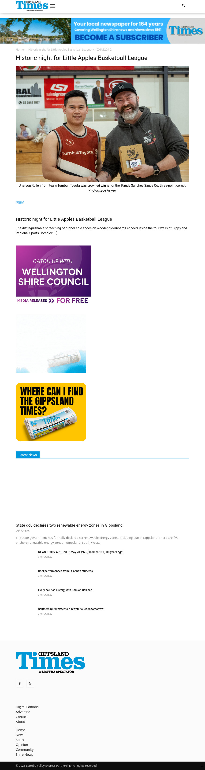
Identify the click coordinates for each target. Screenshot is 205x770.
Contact (22, 716)
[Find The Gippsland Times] (51, 440)
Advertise (23, 712)
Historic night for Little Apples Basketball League (59, 50)
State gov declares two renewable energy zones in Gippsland (69, 525)
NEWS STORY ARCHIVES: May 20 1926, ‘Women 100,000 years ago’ (80, 552)
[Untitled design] (51, 371)
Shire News (24, 754)
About (20, 721)
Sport (20, 739)
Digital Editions (27, 707)
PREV (20, 203)
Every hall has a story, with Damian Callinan (65, 590)
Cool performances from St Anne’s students (65, 571)
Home (20, 50)
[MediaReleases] (53, 303)
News (20, 735)
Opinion (22, 744)
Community (25, 749)
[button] (52, 6)
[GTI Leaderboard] (102, 31)
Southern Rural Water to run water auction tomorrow (71, 609)
